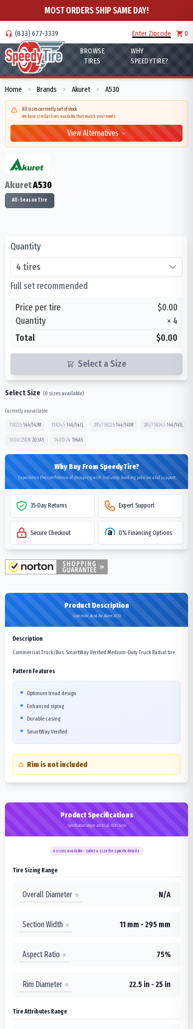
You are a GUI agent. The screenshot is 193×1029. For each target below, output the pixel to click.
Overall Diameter (50, 894)
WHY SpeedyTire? (150, 55)
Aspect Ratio (44, 954)
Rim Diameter (45, 984)
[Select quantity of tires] (96, 267)
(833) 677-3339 (36, 33)
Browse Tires (92, 55)
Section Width (45, 924)
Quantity (25, 246)
